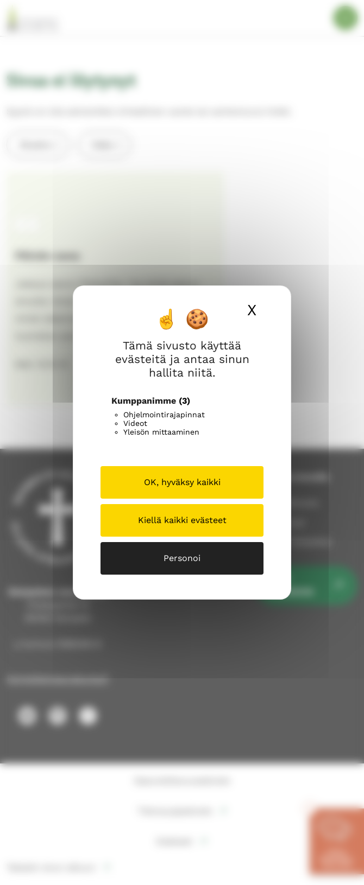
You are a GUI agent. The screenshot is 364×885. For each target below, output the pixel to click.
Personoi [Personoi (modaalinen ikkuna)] (182, 558)
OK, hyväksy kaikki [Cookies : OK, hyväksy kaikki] (182, 482)
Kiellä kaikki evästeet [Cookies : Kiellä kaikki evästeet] (182, 520)
